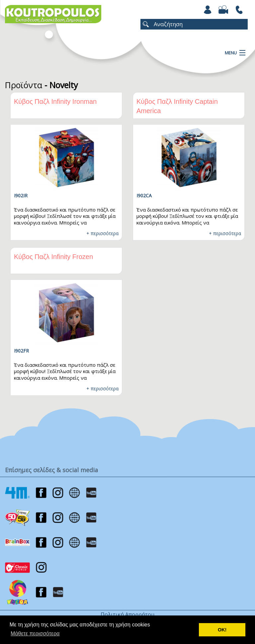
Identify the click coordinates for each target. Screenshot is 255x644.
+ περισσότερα (102, 233)
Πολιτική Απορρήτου (127, 614)
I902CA (144, 195)
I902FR (21, 351)
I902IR (21, 195)
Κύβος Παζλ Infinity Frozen (53, 256)
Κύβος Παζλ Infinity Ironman (55, 101)
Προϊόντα (23, 85)
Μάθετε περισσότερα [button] (35, 633)
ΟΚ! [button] (222, 629)
